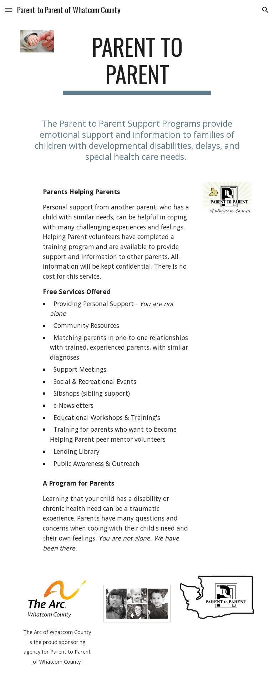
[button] (8, 10)
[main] (137, 64)
